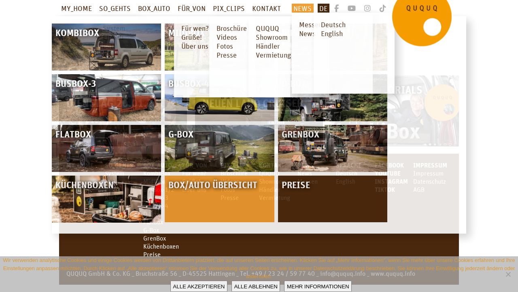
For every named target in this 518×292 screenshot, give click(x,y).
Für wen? (194, 173)
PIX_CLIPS (229, 8)
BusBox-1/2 (158, 189)
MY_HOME (76, 8)
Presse (230, 197)
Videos (230, 181)
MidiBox (154, 181)
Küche (113, 197)
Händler (269, 189)
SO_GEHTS (115, 8)
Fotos (228, 189)
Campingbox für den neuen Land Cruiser (255, 96)
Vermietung (274, 197)
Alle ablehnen (255, 286)
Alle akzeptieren (199, 286)
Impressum (430, 165)
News (302, 8)
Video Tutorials (380, 89)
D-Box (151, 214)
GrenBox (154, 238)
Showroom (273, 181)
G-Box (151, 230)
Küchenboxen (161, 246)
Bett (110, 189)
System (114, 173)
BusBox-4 (155, 206)
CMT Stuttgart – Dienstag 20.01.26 (112, 96)
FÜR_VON (192, 8)
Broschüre (234, 173)
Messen (307, 181)
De (323, 8)
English (345, 181)
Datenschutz (429, 181)
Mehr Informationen (318, 286)
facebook (389, 165)
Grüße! (191, 181)
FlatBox (153, 222)
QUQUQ (269, 173)
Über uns (194, 189)
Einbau (114, 181)
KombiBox (156, 173)
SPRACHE (348, 165)
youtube (388, 173)
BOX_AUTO (154, 8)
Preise (152, 254)
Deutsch (346, 173)
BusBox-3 (155, 197)
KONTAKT (266, 8)
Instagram (391, 181)
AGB (419, 189)
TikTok (385, 189)
